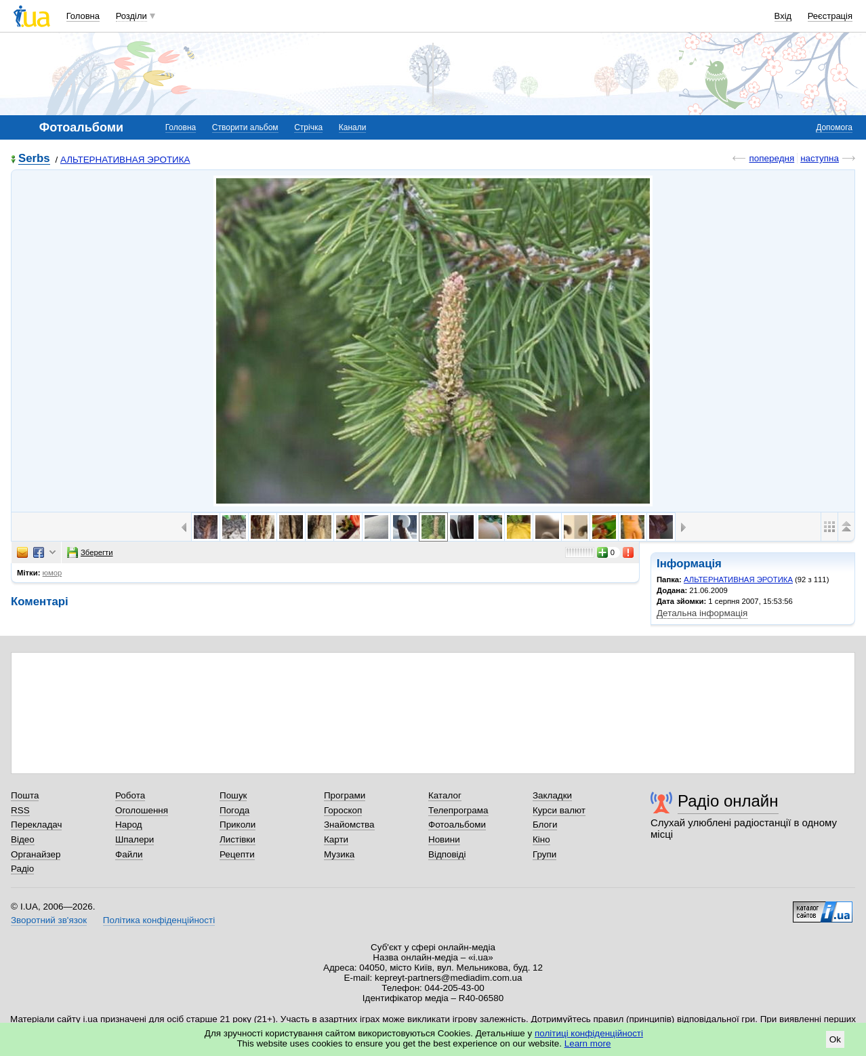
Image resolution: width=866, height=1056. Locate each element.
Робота (130, 795)
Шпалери (134, 839)
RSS (20, 810)
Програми (344, 795)
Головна (83, 16)
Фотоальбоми (457, 824)
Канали (353, 127)
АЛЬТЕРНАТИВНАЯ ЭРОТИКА (125, 160)
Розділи (131, 16)
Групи (544, 854)
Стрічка (308, 127)
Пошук (233, 795)
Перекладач (36, 824)
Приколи (237, 824)
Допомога (834, 127)
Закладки (552, 795)
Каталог (444, 795)
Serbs (34, 159)
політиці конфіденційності (589, 1033)
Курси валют (559, 810)
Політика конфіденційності (159, 920)
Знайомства (349, 824)
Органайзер (35, 854)
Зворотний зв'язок (49, 920)
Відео (23, 839)
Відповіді (447, 854)
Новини (444, 839)
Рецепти (237, 854)
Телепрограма (458, 810)
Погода (234, 810)
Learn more (587, 1043)
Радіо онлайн (728, 801)
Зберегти (90, 552)
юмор (52, 573)
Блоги (545, 824)
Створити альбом (245, 127)
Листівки (237, 839)
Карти (336, 839)
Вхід (783, 16)
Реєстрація (830, 16)
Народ (128, 824)
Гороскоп (343, 810)
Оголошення (141, 810)
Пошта (25, 795)
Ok (835, 1039)
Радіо (22, 869)
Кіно (541, 839)
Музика (339, 854)
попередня (771, 158)
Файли (129, 854)
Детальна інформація (702, 613)
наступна (819, 158)
